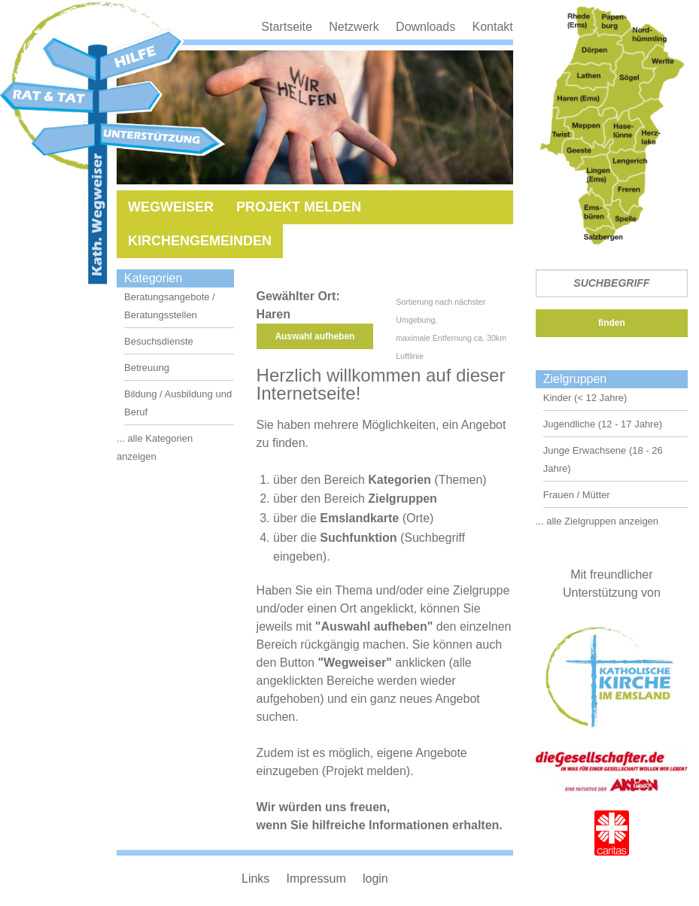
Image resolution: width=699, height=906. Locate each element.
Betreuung (146, 367)
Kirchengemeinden (200, 240)
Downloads (425, 26)
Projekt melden (298, 206)
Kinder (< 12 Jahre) (585, 397)
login (375, 878)
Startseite (286, 26)
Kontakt (492, 26)
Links (255, 878)
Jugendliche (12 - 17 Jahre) (602, 424)
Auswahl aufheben (314, 336)
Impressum (316, 878)
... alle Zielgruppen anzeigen (597, 521)
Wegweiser (171, 206)
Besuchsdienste (158, 341)
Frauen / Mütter (576, 494)
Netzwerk (354, 26)
